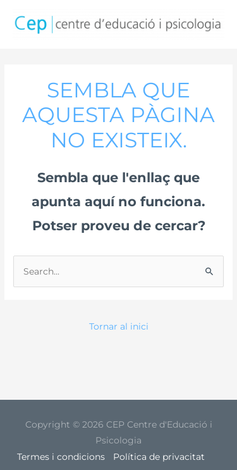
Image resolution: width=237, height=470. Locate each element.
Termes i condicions (61, 457)
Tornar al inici (119, 326)
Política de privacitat (159, 457)
